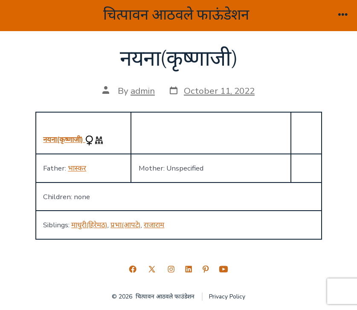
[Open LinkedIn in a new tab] (188, 269)
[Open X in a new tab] (152, 269)
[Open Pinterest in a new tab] (205, 269)
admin (143, 91)
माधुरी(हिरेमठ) (89, 225)
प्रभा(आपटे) (125, 225)
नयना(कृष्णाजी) (64, 140)
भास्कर (77, 168)
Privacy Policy (227, 297)
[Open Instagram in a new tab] (171, 269)
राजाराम (154, 225)
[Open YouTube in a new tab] (223, 269)
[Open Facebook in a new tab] (132, 269)
